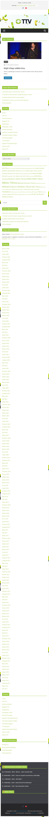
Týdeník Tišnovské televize (9, 143)
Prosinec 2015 (6, 591)
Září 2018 (4, 499)
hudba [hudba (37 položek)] (27, 171)
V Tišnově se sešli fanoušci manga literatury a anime (17, 94)
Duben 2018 (5, 513)
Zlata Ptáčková (15, 65)
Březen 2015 (5, 616)
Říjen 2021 (5, 396)
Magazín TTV (5, 121)
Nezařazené (5, 124)
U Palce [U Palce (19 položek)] (44, 192)
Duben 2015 (5, 613)
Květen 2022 (5, 377)
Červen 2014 (5, 641)
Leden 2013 (5, 680)
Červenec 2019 (6, 471)
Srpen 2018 (5, 502)
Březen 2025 (5, 282)
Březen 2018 (5, 516)
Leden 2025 (5, 287)
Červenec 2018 (6, 505)
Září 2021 (4, 399)
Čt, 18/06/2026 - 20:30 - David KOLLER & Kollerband (16, 782)
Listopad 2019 (6, 460)
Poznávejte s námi (7, 127)
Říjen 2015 (5, 597)
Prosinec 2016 (6, 558)
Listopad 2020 (6, 427)
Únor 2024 (5, 318)
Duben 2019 (5, 480)
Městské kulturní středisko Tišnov (15, 767)
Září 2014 (4, 633)
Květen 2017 (5, 544)
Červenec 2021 (6, 404)
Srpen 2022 (5, 368)
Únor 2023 (5, 351)
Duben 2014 (5, 647)
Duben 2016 (5, 580)
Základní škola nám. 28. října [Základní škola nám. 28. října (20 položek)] (24, 194)
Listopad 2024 (6, 293)
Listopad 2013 (6, 661)
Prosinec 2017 (6, 524)
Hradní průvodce (7, 118)
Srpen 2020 (5, 435)
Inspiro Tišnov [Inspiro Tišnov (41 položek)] (33, 171)
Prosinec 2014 (6, 624)
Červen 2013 (5, 666)
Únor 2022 (5, 385)
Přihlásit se (5, 744)
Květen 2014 (5, 644)
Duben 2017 (5, 546)
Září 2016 (4, 566)
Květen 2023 (5, 343)
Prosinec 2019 (6, 457)
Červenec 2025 (6, 271)
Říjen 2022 (5, 363)
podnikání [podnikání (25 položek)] (37, 189)
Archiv (5, 61)
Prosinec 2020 (6, 424)
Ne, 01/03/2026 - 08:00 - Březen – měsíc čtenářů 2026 (17, 772)
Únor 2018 (5, 519)
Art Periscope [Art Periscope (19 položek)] (12, 168)
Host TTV (4, 115)
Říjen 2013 (5, 663)
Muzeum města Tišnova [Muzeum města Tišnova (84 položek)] (17, 179)
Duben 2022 (5, 379)
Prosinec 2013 (6, 658)
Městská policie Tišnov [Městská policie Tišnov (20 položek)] (40, 183)
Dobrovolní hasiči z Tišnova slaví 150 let (13, 92)
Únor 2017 (5, 552)
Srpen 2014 (5, 636)
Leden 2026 (5, 254)
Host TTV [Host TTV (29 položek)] (22, 171)
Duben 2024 (5, 312)
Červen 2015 (5, 608)
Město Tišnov (9, 792)
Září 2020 (4, 432)
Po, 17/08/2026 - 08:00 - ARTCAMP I (12, 779)
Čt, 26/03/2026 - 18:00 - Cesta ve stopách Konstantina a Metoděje (21, 775)
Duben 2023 (5, 346)
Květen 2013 (5, 669)
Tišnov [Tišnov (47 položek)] (40, 192)
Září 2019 (4, 466)
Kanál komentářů (7, 750)
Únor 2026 (5, 251)
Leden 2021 (5, 421)
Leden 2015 (5, 622)
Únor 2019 (5, 485)
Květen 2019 (5, 477)
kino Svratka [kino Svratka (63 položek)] (37, 173)
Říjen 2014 (5, 630)
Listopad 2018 (6, 494)
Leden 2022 (5, 388)
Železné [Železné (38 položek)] (10, 197)
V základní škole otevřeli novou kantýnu (13, 97)
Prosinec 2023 (6, 324)
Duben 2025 (5, 279)
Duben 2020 (5, 446)
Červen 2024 (5, 307)
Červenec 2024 (6, 304)
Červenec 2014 (6, 638)
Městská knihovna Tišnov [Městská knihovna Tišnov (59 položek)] (26, 183)
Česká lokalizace (6, 753)
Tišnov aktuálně (6, 103)
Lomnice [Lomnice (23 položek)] (32, 176)
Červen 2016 (5, 574)
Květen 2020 (5, 443)
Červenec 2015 (6, 605)
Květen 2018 (5, 510)
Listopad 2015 (6, 594)
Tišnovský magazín (7, 138)
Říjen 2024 (5, 296)
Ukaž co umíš (6, 146)
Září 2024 (4, 299)
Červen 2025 (5, 273)
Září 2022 (4, 365)
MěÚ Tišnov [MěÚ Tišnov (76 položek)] (36, 187)
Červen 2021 (5, 407)
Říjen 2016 (5, 563)
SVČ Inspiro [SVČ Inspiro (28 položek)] (35, 192)
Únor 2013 (5, 677)
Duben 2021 (5, 413)
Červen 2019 (5, 474)
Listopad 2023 (6, 326)
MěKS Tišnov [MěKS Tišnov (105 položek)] (37, 179)
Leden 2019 (5, 488)
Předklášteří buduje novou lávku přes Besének (15, 100)
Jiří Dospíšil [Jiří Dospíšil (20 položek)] (30, 173)
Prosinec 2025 (6, 257)
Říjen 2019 (5, 463)
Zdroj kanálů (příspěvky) (9, 747)
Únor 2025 (5, 285)
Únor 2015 (5, 619)
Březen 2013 (5, 675)
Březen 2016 (5, 583)
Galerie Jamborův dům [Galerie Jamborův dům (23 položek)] (29, 168)
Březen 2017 (5, 549)
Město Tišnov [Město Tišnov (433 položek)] (9, 182)
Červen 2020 (5, 441)
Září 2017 (4, 533)
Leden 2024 (5, 321)
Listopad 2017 (6, 527)
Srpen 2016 (5, 569)
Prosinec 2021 (6, 390)
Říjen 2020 (5, 429)
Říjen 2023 (5, 329)
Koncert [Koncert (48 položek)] (4, 176)
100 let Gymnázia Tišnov (17, 234)
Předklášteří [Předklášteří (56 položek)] (6, 192)
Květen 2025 (5, 276)
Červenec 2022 (6, 371)
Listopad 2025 (6, 260)
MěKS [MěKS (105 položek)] (29, 179)
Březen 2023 (5, 349)
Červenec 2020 (6, 438)
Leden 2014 (5, 655)
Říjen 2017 (5, 530)
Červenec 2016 (6, 572)
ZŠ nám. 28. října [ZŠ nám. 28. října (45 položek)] (36, 194)
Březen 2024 (5, 315)
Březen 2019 (5, 482)
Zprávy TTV (5, 149)
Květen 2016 (5, 577)
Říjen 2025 (5, 262)
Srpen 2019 (5, 468)
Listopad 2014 (6, 627)
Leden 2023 (5, 354)
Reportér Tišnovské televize (10, 132)
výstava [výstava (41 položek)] (9, 194)
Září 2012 (4, 689)
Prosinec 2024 (6, 290)
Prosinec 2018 (6, 491)
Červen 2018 (5, 507)
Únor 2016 (5, 585)
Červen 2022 (5, 374)
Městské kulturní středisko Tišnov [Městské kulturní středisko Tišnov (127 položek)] (16, 186)
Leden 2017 (5, 555)
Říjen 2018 (5, 496)
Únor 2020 (5, 452)
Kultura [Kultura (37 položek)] (18, 176)
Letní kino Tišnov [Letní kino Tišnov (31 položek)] (25, 176)
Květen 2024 (5, 310)
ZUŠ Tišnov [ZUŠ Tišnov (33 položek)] (15, 194)
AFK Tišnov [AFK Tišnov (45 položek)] (5, 168)
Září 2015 (4, 599)
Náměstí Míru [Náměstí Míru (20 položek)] (8, 189)
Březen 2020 (5, 449)
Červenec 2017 (6, 538)
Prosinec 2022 (6, 357)
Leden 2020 (5, 455)
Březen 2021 (5, 416)
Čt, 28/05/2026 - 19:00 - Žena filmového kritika (15, 786)
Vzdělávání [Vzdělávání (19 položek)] (4, 194)
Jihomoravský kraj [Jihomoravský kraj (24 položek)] (23, 173)
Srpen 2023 (5, 335)
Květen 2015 (5, 611)
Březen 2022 (5, 382)
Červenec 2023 (6, 338)
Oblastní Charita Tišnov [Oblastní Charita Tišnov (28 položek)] (17, 189)
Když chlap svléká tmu (14, 68)
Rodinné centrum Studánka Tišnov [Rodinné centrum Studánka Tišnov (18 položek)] (18, 192)
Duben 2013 (5, 672)
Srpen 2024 (5, 301)
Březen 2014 (5, 650)
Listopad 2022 (6, 360)
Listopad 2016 (6, 560)
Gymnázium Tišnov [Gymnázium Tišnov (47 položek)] (14, 171)
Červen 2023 (5, 340)
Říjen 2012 (5, 686)
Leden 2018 (5, 521)
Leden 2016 (5, 588)
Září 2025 (4, 265)
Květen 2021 (5, 410)
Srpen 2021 (5, 402)
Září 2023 (4, 332)
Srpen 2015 (5, 602)
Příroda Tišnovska (7, 129)
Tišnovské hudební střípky (9, 135)
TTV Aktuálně (5, 140)
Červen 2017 (5, 541)
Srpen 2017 (5, 535)
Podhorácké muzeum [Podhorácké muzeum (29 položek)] (29, 189)
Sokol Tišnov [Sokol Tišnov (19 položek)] (29, 192)
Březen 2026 (5, 248)
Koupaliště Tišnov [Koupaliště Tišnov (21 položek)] (11, 176)
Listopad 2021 (6, 393)
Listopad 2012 (6, 683)
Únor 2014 (5, 652)
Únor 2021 (5, 418)
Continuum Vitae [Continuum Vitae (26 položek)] (20, 168)
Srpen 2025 (5, 268)
